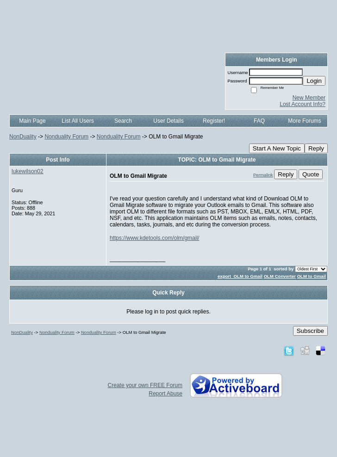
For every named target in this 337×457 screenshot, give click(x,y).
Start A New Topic (277, 148)
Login (314, 80)
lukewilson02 (28, 171)
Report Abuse (165, 393)
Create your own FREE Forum (145, 385)
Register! (214, 121)
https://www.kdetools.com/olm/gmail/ (154, 238)
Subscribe (310, 330)
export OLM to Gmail (240, 276)
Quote (310, 174)
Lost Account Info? (302, 104)
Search (123, 121)
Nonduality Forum (66, 136)
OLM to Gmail (311, 276)
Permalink (263, 174)
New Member (309, 97)
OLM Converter (280, 276)
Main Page (32, 121)
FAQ (259, 121)
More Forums (304, 121)
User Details (168, 121)
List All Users (78, 121)
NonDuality (23, 136)
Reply (316, 148)
